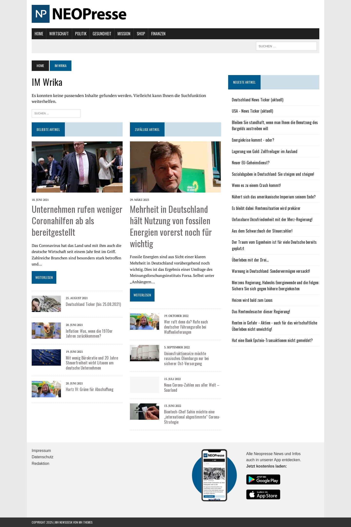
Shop (141, 34)
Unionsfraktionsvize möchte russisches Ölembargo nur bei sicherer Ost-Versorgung (186, 359)
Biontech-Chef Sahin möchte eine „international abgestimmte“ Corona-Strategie (192, 417)
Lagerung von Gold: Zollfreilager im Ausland (264, 151)
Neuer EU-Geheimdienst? (251, 163)
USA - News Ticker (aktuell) (252, 111)
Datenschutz (42, 457)
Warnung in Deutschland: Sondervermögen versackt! (271, 271)
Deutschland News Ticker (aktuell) (257, 100)
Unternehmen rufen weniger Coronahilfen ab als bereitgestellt (77, 220)
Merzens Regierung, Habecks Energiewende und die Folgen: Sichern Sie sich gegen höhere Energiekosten (275, 286)
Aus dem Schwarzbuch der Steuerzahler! (262, 231)
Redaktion (40, 463)
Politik (81, 34)
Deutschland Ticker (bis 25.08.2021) (93, 304)
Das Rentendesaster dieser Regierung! (261, 311)
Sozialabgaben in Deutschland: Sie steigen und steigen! (273, 174)
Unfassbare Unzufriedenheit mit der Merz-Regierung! (272, 219)
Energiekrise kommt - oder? (253, 140)
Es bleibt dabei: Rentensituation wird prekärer (266, 208)
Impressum (41, 451)
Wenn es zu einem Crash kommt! (256, 185)
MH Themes (86, 522)
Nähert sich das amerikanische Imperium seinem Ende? (274, 197)
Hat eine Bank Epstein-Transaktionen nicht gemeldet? (272, 340)
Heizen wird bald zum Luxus (252, 300)
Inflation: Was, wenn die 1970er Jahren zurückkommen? (89, 333)
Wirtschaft (59, 34)
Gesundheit (102, 34)
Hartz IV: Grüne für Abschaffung (89, 389)
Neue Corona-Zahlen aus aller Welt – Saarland (191, 387)
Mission (123, 34)
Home (39, 34)
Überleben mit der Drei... (250, 260)
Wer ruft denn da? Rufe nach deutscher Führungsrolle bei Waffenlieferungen (186, 327)
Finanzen (158, 34)
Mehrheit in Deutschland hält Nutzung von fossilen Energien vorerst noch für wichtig (171, 225)
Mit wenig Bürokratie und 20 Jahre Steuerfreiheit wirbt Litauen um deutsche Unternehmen (92, 363)
